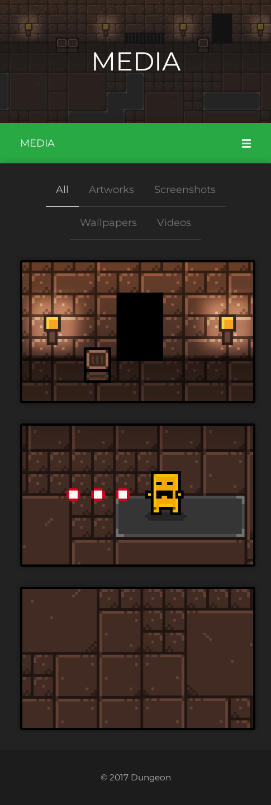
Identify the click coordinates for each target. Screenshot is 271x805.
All (62, 189)
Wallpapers (108, 222)
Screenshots (185, 189)
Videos (174, 222)
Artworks (111, 189)
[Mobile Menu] (246, 143)
